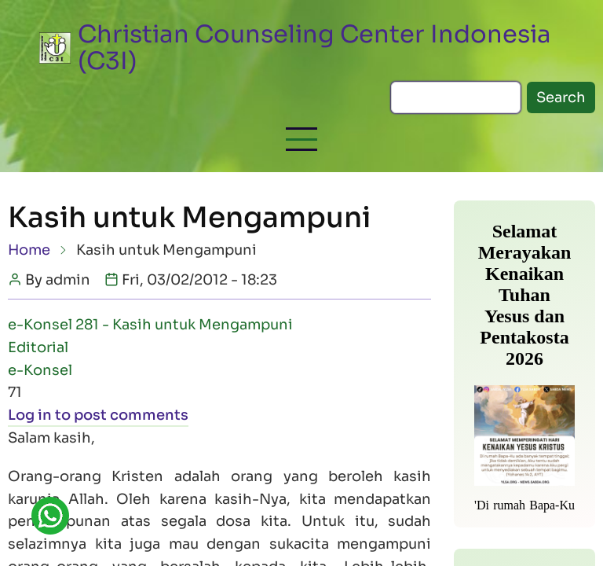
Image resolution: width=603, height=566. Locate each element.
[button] (301, 139)
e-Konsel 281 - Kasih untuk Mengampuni (150, 324)
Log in (30, 415)
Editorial (38, 347)
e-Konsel (40, 370)
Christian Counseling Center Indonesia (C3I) (314, 47)
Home (29, 250)
